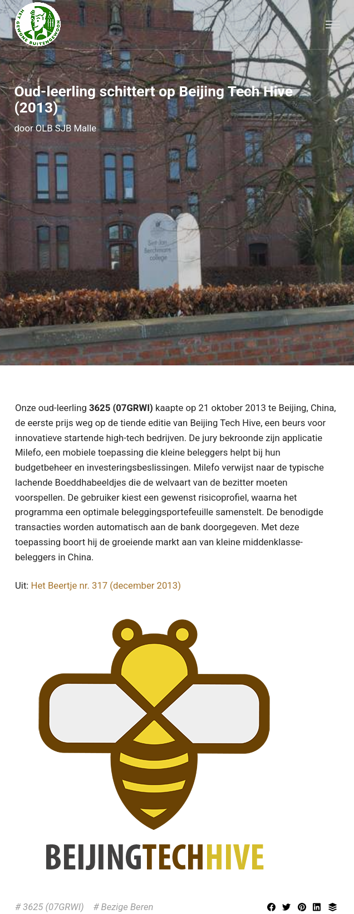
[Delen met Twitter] (288, 907)
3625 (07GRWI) (53, 906)
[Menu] (333, 24)
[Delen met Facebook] (273, 907)
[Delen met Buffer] (332, 907)
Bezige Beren (127, 906)
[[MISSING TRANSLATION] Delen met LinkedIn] (318, 907)
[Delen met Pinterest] (303, 907)
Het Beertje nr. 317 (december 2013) (106, 585)
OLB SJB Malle (66, 128)
